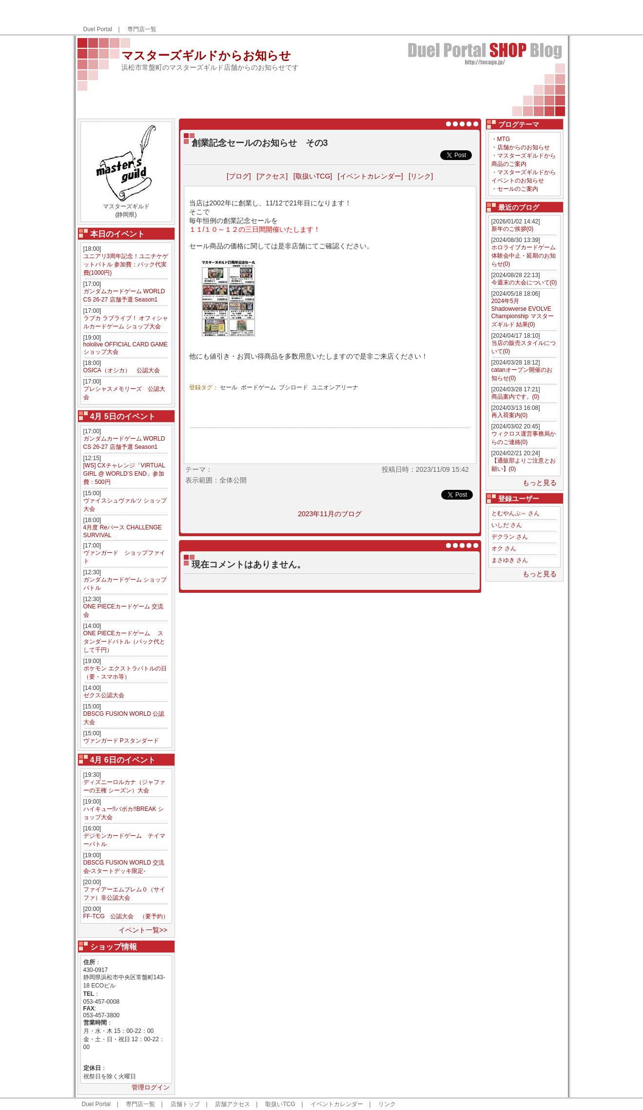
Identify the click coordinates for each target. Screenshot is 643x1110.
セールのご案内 (517, 188)
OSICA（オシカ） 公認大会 (121, 370)
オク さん (503, 548)
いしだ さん (506, 525)
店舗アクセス (232, 1104)
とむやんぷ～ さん (515, 513)
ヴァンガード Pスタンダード (121, 740)
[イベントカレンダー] (370, 176)
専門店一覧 (141, 29)
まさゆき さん (509, 560)
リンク (387, 1104)
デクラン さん (509, 536)
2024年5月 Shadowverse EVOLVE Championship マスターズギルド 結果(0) (522, 313)
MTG (503, 139)
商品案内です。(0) (515, 396)
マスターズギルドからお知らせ (206, 55)
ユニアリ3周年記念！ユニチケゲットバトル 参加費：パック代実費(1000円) (126, 264)
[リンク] (421, 176)
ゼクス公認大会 (103, 695)
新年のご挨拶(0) (512, 228)
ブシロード (293, 387)
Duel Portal (97, 29)
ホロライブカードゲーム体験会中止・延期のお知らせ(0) (523, 255)
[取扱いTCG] (312, 176)
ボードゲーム (258, 387)
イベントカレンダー (337, 1104)
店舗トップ (185, 1104)
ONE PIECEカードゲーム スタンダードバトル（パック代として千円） (124, 641)
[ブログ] (239, 176)
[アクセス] (272, 176)
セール (228, 387)
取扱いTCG (280, 1104)
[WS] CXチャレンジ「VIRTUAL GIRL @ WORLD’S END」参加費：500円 (124, 473)
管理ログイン (151, 1087)
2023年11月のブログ (330, 514)
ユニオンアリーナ (335, 387)
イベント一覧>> (142, 930)
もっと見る (540, 482)
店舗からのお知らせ (523, 147)
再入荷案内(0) (509, 415)
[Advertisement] (450, 17)
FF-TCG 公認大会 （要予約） (126, 916)
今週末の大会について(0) (524, 282)
